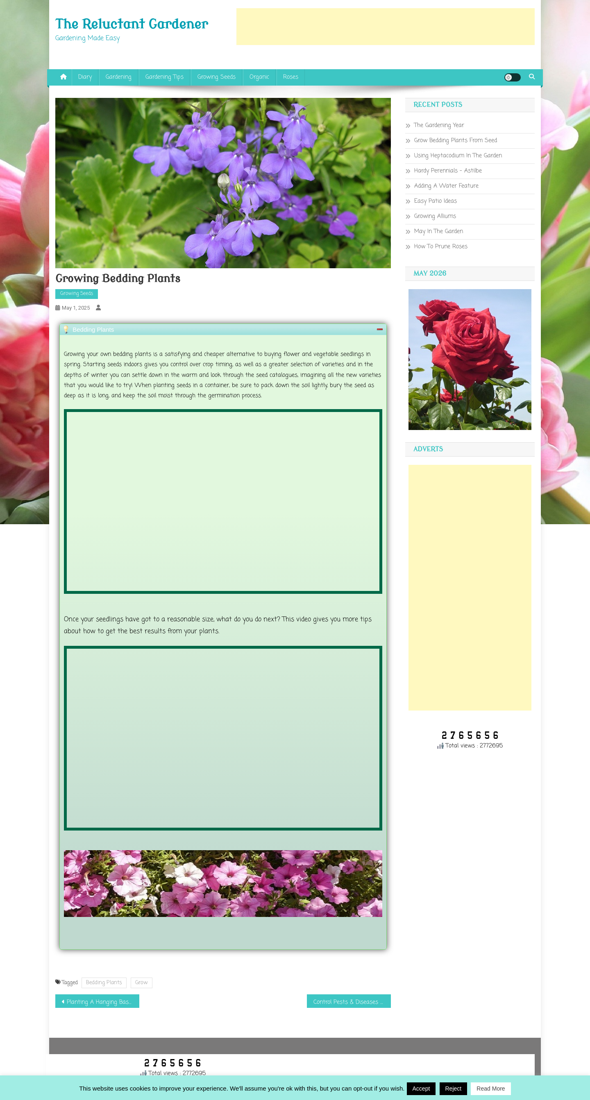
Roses (290, 77)
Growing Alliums (435, 216)
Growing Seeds (216, 77)
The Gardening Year (439, 125)
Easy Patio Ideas (435, 201)
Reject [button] (453, 1088)
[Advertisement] (385, 26)
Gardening (119, 77)
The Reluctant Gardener (131, 24)
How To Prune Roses (440, 246)
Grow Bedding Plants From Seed (455, 140)
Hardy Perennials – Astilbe (448, 171)
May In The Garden (438, 231)
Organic (259, 77)
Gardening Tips (164, 77)
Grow (141, 983)
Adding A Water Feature (446, 186)
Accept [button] (421, 1088)
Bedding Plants (104, 983)
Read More (491, 1088)
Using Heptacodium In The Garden (458, 156)
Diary (85, 77)
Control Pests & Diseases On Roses (352, 1002)
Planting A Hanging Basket (102, 1002)
